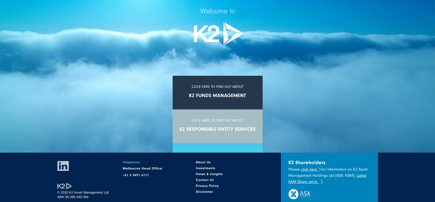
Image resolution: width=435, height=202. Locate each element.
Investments (205, 168)
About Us (203, 162)
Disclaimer (204, 192)
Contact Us (205, 180)
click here (309, 169)
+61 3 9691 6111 (136, 175)
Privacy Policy (207, 186)
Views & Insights (209, 174)
